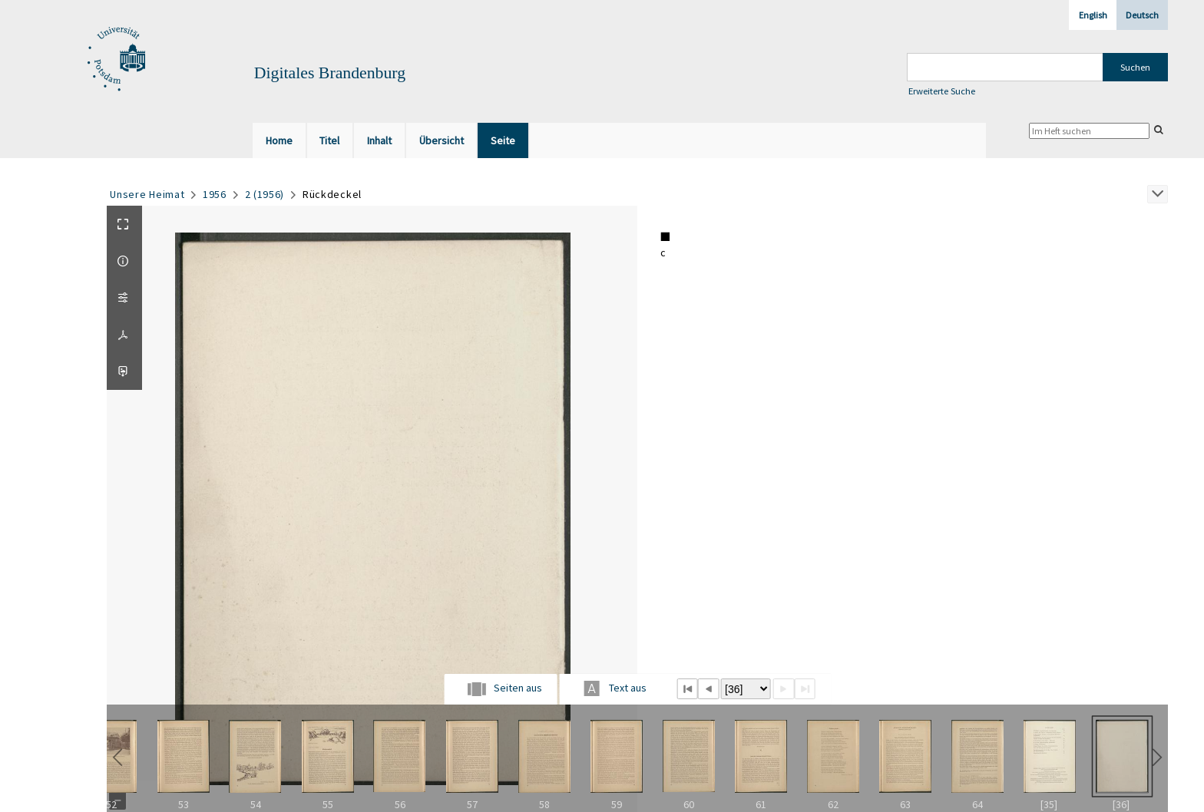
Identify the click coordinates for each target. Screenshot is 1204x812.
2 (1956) (265, 194)
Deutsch (1142, 15)
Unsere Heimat (147, 194)
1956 (215, 194)
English (1093, 15)
